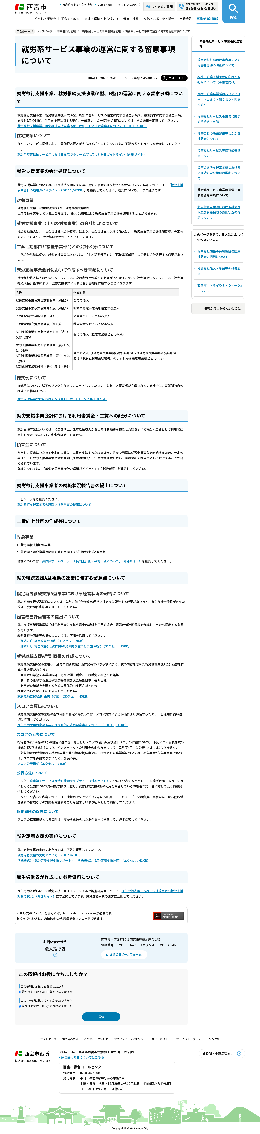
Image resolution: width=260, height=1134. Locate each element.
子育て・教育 (70, 18)
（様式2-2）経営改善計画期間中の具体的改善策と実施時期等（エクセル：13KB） (74, 646)
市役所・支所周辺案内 (218, 1053)
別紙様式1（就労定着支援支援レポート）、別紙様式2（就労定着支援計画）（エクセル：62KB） (83, 860)
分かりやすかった (33, 992)
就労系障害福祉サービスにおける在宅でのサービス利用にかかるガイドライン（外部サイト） (82, 154)
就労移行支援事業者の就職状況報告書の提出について (54, 504)
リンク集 (214, 1039)
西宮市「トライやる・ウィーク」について (219, 288)
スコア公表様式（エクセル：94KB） (42, 763)
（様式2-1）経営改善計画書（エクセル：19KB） (51, 640)
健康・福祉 (131, 18)
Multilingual (105, 5)
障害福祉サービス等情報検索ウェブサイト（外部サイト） (70, 780)
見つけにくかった (61, 1006)
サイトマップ (48, 1039)
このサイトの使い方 (96, 1039)
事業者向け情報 (207, 18)
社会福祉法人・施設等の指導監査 (218, 271)
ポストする (176, 77)
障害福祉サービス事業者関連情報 (100, 31)
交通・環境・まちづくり (101, 18)
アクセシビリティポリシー (130, 1039)
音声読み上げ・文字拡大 (77, 5)
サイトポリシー (161, 1039)
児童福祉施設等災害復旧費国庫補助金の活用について (218, 254)
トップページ (44, 31)
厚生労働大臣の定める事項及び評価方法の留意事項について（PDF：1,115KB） (72, 724)
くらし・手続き (45, 18)
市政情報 (185, 18)
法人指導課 (55, 948)
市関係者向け (70, 1039)
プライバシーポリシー (189, 1039)
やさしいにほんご (129, 5)
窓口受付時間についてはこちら (82, 1057)
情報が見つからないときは (222, 308)
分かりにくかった (61, 992)
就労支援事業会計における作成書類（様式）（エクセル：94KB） (62, 399)
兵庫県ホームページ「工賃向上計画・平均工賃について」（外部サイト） (92, 561)
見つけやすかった (33, 1006)
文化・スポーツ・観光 (159, 18)
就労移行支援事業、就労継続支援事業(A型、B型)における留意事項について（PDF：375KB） (82, 126)
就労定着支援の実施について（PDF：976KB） (50, 855)
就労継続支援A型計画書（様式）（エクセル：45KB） (53, 696)
